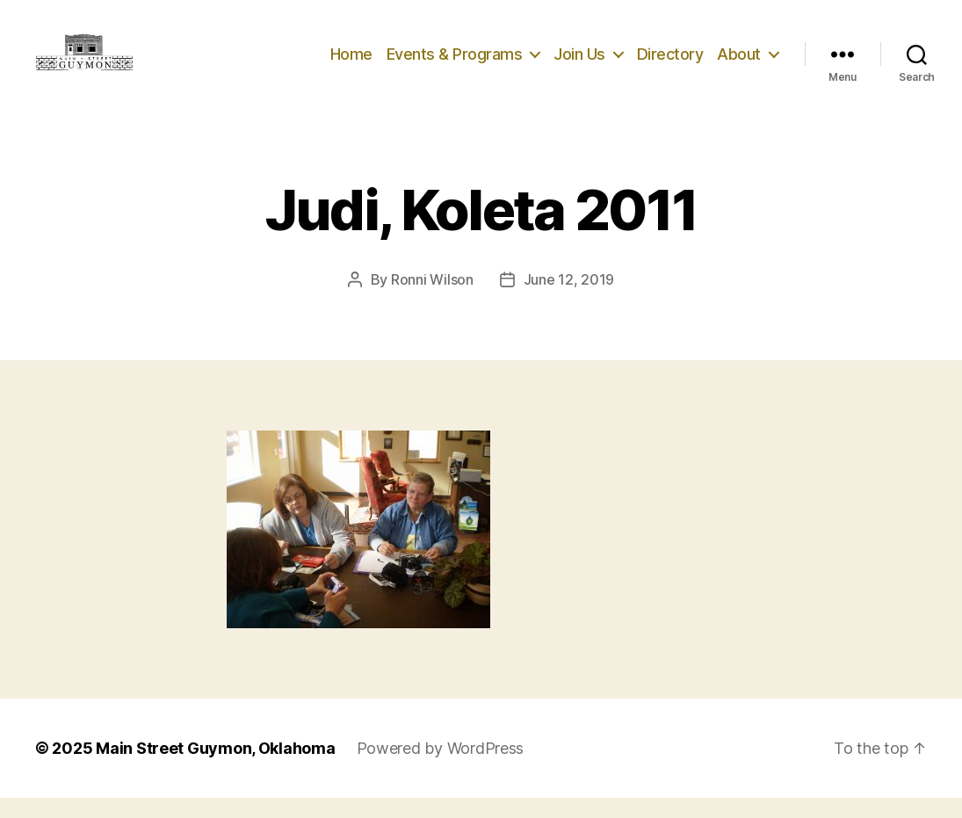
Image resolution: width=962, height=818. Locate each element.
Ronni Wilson (432, 299)
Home (351, 63)
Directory (670, 63)
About (739, 63)
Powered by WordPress (440, 768)
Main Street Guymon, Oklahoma (215, 768)
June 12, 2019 (569, 299)
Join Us (579, 63)
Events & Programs (455, 63)
